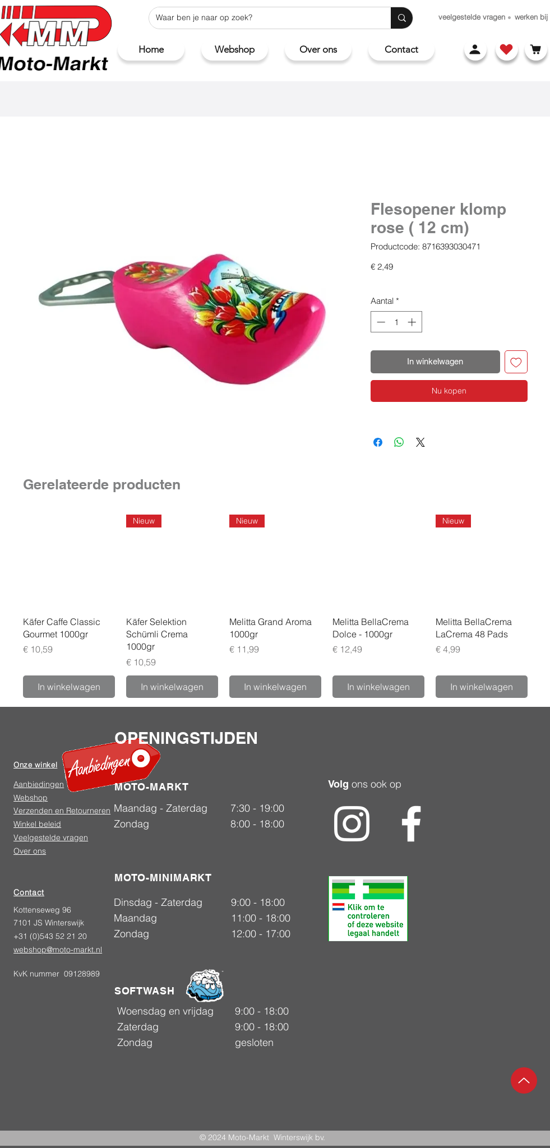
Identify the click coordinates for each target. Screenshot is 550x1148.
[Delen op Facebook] (378, 442)
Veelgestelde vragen (50, 837)
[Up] (524, 1080)
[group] (275, 606)
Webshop (30, 798)
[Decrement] (379, 322)
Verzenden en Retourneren (61, 811)
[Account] (475, 49)
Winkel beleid (37, 824)
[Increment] (412, 322)
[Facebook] (411, 824)
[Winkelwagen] (536, 49)
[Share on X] (420, 442)
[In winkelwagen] (69, 686)
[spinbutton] (396, 322)
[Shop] (507, 49)
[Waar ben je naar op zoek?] (261, 18)
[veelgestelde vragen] (472, 17)
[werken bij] (531, 17)
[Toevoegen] (516, 361)
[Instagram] (352, 824)
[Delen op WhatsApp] (399, 442)
